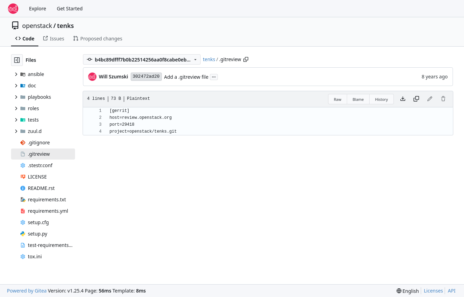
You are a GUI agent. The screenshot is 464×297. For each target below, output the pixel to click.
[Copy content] (416, 99)
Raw (338, 99)
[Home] (13, 8)
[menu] (408, 291)
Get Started (70, 8)
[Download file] (402, 99)
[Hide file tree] (17, 60)
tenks (65, 25)
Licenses (433, 290)
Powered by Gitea (27, 290)
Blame (358, 99)
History (381, 99)
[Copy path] (245, 59)
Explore (37, 8)
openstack (37, 25)
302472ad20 (146, 76)
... (214, 76)
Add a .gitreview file (186, 77)
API (451, 290)
